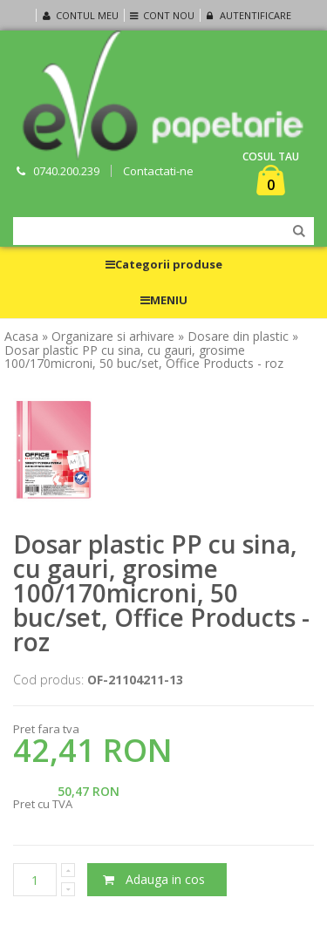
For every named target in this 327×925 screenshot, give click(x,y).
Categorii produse (164, 264)
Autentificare (246, 15)
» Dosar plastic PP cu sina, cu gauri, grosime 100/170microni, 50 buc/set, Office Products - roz (151, 350)
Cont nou (160, 15)
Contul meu (78, 15)
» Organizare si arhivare (108, 337)
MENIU (163, 300)
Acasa (21, 337)
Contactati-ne (158, 171)
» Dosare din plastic (233, 337)
